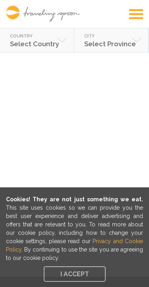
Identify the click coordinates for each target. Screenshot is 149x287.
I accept (74, 274)
